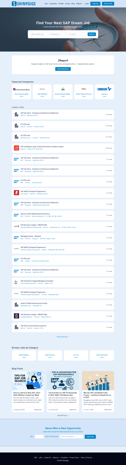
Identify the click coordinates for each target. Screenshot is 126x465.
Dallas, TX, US (49, 288)
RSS (35, 457)
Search (91, 34)
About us (56, 457)
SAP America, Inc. (26, 138)
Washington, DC (37, 311)
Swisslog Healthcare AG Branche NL (31, 230)
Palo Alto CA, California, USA (40, 265)
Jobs (46, 4)
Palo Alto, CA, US (39, 127)
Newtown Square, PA (38, 219)
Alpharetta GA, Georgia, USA (41, 207)
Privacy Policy (74, 457)
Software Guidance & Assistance (30, 253)
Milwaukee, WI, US (42, 196)
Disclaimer (64, 457)
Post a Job (108, 4)
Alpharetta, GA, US (32, 115)
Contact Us (47, 457)
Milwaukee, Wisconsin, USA (57, 253)
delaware (23, 150)
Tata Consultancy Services (28, 288)
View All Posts (63, 422)
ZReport (79, 4)
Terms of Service (86, 457)
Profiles (61, 4)
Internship (28, 161)
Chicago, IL (35, 242)
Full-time (29, 127)
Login (87, 4)
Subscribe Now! (63, 69)
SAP (22, 161)
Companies (53, 4)
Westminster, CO (55, 230)
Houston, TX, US (39, 334)
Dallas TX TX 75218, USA (35, 150)
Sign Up (95, 4)
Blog (73, 4)
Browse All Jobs (63, 343)
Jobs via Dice (24, 196)
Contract (44, 299)
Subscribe (90, 443)
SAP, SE (23, 115)
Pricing (67, 4)
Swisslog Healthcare (27, 323)
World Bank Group (26, 311)
